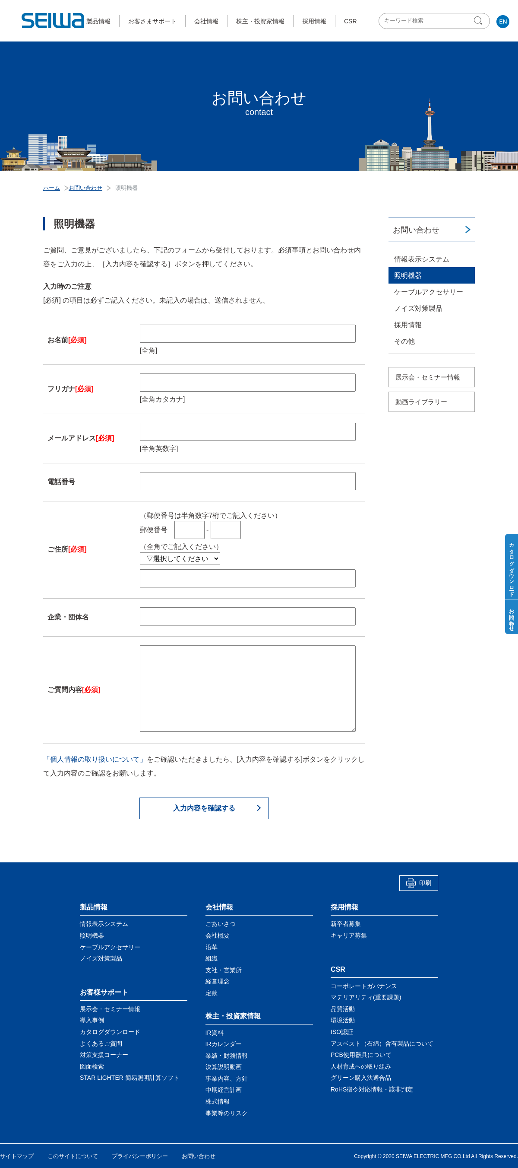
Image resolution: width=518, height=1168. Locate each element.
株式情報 (217, 1101)
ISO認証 (342, 1031)
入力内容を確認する (204, 808)
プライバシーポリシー (140, 1156)
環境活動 (343, 1020)
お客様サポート (104, 992)
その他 (404, 341)
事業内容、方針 (226, 1078)
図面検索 (92, 1066)
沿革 (211, 947)
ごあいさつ (220, 923)
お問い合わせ (416, 230)
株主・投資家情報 (260, 21)
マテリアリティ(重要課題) (366, 997)
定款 (211, 992)
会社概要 (217, 935)
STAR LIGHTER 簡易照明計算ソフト (130, 1077)
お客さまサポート (152, 21)
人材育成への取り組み (361, 1066)
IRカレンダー (223, 1043)
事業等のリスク (226, 1113)
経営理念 (217, 981)
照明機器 (408, 275)
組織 (211, 958)
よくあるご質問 (101, 1043)
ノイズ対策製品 (418, 308)
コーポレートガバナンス (364, 986)
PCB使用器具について (361, 1054)
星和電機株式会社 (53, 20)
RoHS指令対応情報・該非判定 (372, 1089)
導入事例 (92, 1020)
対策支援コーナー (104, 1054)
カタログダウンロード (110, 1031)
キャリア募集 (349, 935)
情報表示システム (421, 259)
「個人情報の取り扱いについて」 (95, 759)
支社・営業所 (223, 970)
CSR (350, 21)
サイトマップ (17, 1156)
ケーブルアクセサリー (428, 292)
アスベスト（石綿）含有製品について (382, 1043)
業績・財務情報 (226, 1055)
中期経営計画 (223, 1089)
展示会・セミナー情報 (427, 377)
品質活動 (343, 1008)
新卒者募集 (346, 923)
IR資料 (214, 1032)
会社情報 (206, 21)
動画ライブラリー (421, 401)
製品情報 (98, 21)
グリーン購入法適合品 (361, 1077)
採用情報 (314, 21)
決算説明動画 (223, 1066)
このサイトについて (72, 1156)
